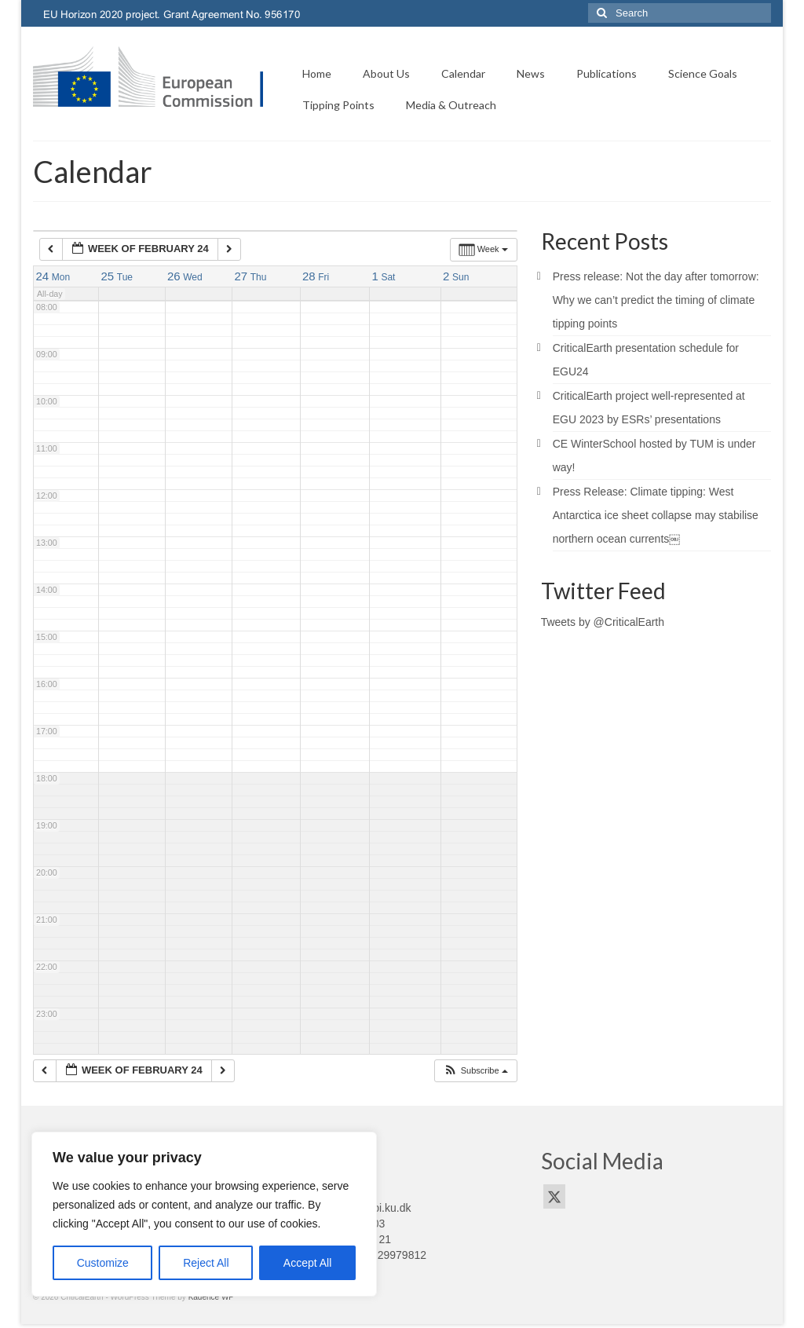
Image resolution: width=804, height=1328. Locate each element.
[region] (204, 1214)
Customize (103, 1263)
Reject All (205, 1263)
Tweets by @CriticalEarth (602, 622)
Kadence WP (211, 1297)
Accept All (307, 1263)
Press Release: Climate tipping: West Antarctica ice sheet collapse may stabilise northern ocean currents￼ (655, 515)
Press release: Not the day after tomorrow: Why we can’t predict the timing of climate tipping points (656, 300)
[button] (475, 1070)
